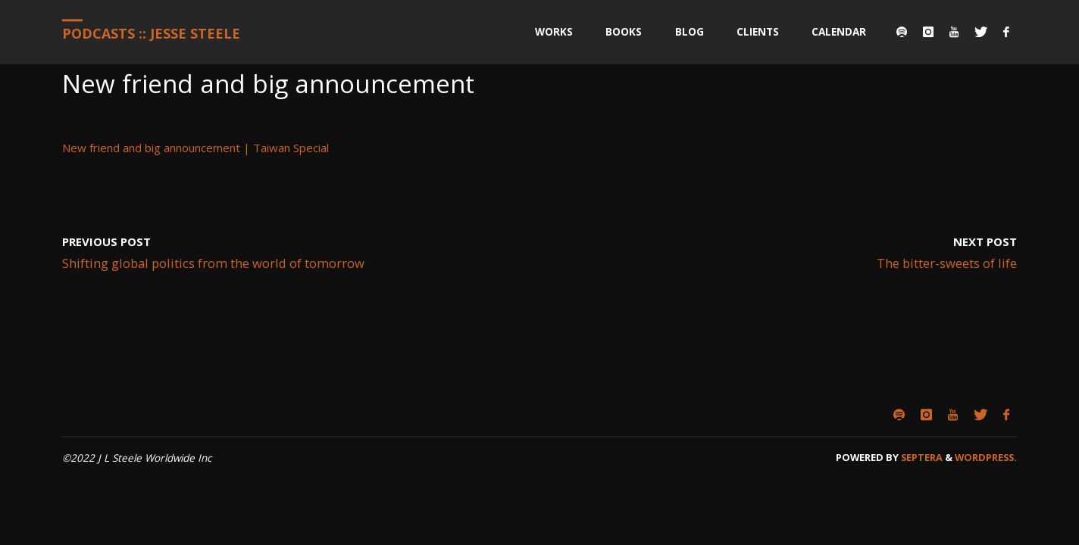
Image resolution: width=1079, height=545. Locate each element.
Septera (921, 457)
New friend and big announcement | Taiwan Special (195, 147)
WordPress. (986, 457)
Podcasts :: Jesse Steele (151, 33)
